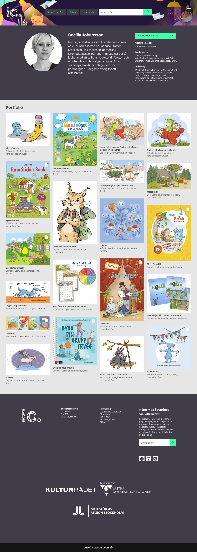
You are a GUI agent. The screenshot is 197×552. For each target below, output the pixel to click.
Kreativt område (55, 12)
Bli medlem (105, 414)
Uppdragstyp (89, 12)
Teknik (73, 12)
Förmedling (105, 408)
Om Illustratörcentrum (110, 411)
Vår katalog (105, 416)
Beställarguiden (107, 419)
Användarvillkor (96, 547)
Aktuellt (103, 422)
